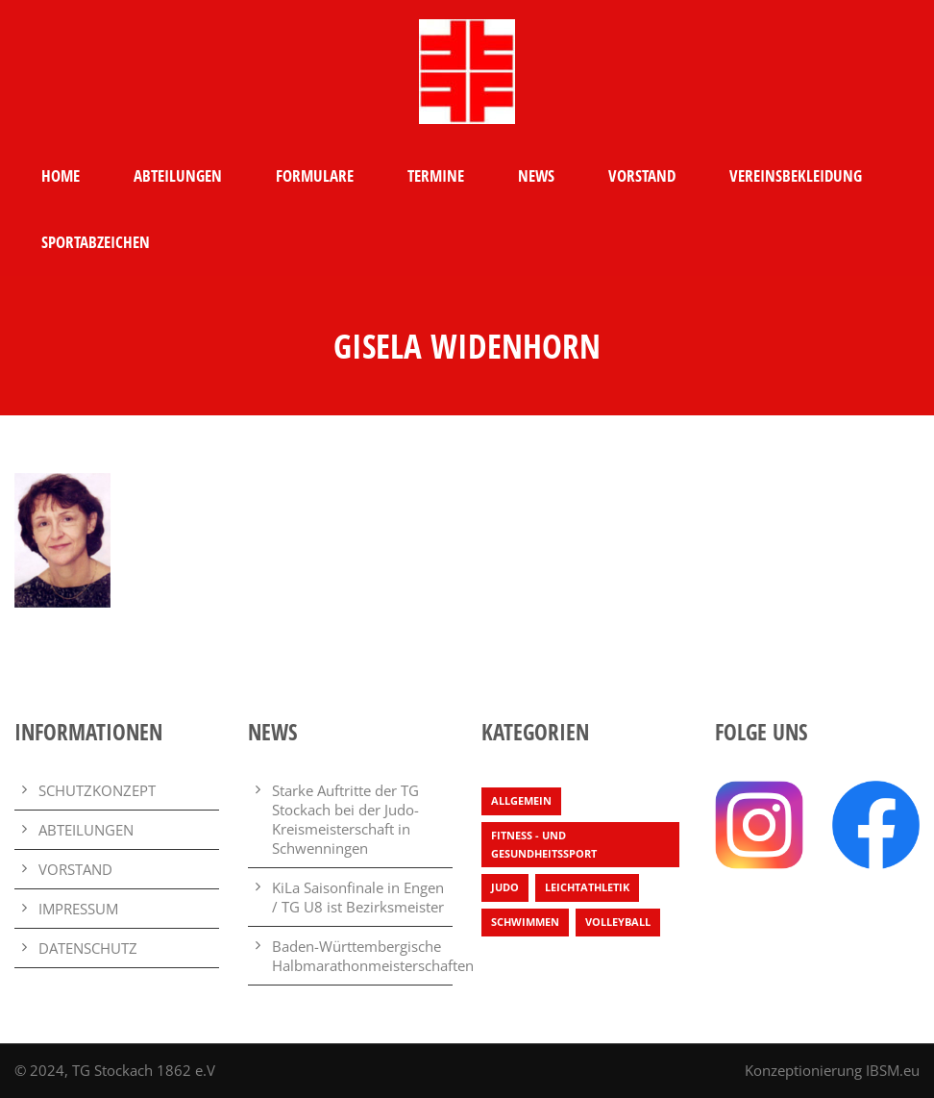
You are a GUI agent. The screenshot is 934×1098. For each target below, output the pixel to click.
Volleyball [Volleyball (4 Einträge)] (618, 921)
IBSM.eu (893, 1070)
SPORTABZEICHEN (95, 242)
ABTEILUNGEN (178, 175)
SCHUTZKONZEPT (97, 790)
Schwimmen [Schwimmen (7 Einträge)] (525, 921)
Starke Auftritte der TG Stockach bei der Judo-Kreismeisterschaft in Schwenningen (345, 819)
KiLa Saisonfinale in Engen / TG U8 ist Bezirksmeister (358, 897)
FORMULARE (315, 175)
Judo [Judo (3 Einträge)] (505, 887)
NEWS (536, 175)
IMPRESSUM (78, 908)
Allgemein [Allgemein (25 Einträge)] (521, 800)
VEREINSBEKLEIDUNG (795, 175)
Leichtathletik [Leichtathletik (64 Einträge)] (587, 887)
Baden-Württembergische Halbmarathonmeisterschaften (373, 955)
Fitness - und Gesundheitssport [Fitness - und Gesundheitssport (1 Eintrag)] (544, 844)
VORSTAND (642, 175)
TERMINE (435, 175)
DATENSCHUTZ (87, 948)
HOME (60, 175)
